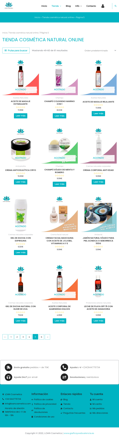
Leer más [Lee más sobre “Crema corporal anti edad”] (98, 183)
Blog (69, 6)
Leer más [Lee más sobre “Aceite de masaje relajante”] (98, 116)
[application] (62, 6)
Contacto (92, 6)
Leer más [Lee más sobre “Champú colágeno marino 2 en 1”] (59, 116)
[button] (116, 6)
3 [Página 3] (24, 340)
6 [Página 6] (42, 340)
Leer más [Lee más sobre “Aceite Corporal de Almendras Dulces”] (59, 323)
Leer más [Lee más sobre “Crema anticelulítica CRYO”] (20, 183)
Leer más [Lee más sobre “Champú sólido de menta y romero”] (59, 185)
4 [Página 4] (30, 340)
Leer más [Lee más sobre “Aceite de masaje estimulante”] (20, 116)
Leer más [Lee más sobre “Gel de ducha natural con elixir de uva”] (20, 323)
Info (79, 6)
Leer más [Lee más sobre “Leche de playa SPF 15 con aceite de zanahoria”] (98, 323)
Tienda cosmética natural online (25, 33)
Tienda (58, 6)
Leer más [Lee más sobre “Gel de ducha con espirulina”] (20, 254)
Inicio (47, 6)
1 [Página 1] (11, 340)
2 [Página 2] (17, 340)
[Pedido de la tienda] (99, 50)
